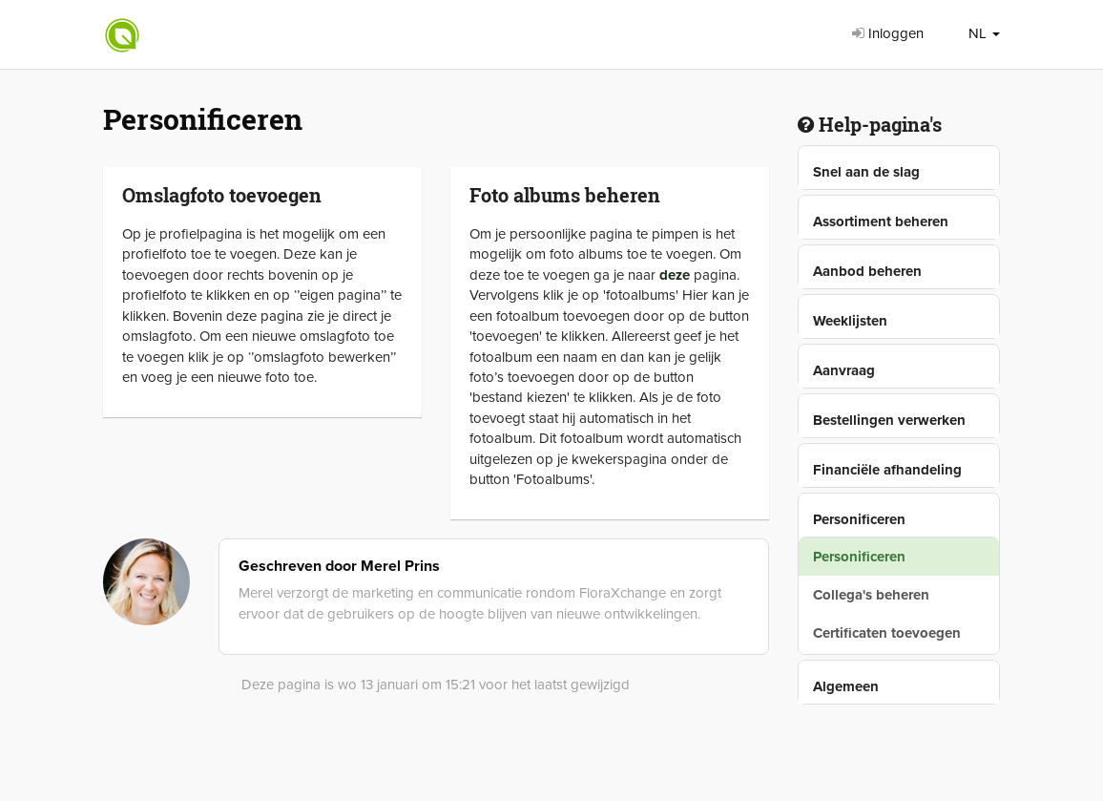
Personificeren (859, 519)
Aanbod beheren (867, 271)
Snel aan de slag (866, 171)
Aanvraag (844, 370)
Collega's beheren (871, 594)
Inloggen (888, 33)
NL (984, 33)
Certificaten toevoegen (887, 633)
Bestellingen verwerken (889, 420)
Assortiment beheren (880, 221)
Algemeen (846, 686)
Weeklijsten (850, 320)
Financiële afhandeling (887, 469)
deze (674, 275)
